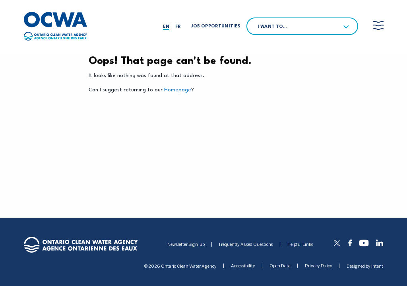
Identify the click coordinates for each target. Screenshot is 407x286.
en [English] (166, 27)
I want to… (272, 27)
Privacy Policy (318, 266)
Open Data (280, 266)
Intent (377, 266)
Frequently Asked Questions (246, 244)
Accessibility (243, 266)
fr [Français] (178, 27)
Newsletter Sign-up (186, 244)
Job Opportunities (215, 26)
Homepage (177, 90)
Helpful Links (300, 244)
